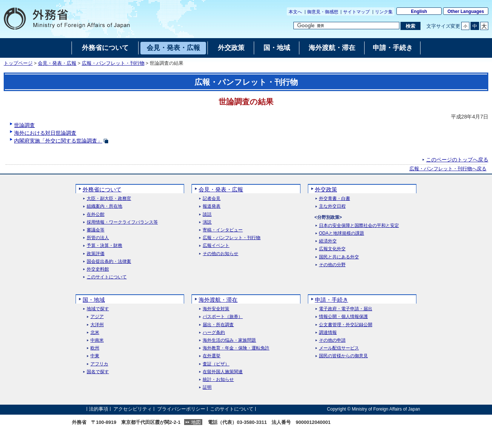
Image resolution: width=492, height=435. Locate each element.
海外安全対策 (216, 309)
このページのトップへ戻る (457, 159)
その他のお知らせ (220, 253)
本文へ (295, 11)
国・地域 (94, 300)
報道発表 (211, 206)
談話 (207, 214)
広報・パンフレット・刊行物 (113, 63)
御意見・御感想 (322, 11)
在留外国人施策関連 (223, 371)
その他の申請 (332, 340)
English (419, 11)
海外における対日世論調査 (45, 133)
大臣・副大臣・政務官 (109, 198)
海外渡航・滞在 (218, 300)
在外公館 (95, 214)
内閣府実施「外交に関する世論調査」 (61, 141)
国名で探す (98, 371)
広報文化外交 (332, 249)
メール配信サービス (339, 348)
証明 (207, 387)
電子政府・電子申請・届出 (345, 309)
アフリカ (99, 364)
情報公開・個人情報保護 (343, 316)
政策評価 (95, 253)
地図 (196, 422)
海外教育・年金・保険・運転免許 (236, 348)
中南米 (97, 340)
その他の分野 (332, 264)
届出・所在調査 (218, 324)
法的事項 (98, 409)
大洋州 (97, 324)
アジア (97, 316)
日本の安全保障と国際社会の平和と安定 (359, 225)
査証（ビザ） (216, 364)
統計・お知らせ (218, 379)
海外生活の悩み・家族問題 (229, 340)
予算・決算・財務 (104, 245)
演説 (207, 222)
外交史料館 (98, 269)
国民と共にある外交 (339, 257)
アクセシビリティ (132, 409)
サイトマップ (356, 11)
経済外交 (328, 241)
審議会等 (95, 230)
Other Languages (466, 11)
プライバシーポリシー (181, 409)
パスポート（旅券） (223, 316)
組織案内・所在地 (104, 206)
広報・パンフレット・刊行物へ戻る (447, 168)
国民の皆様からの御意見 (343, 356)
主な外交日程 (332, 206)
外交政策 (326, 189)
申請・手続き (331, 300)
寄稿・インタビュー (223, 230)
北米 (94, 332)
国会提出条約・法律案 (109, 261)
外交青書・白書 (334, 198)
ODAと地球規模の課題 (341, 233)
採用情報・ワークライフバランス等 (122, 222)
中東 (94, 356)
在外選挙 (211, 356)
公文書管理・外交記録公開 (345, 324)
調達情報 (328, 332)
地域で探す (98, 309)
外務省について (102, 189)
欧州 (94, 348)
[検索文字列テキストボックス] (346, 25)
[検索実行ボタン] (410, 26)
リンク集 (384, 11)
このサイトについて (107, 277)
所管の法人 (98, 237)
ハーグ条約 (214, 332)
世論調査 (24, 125)
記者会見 (211, 198)
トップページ (18, 63)
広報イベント (216, 245)
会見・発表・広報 (57, 63)
